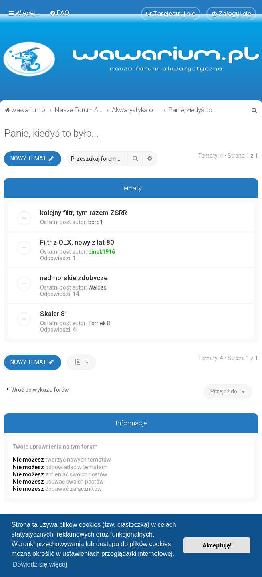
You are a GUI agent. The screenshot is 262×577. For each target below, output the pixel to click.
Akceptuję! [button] (217, 545)
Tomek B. (100, 323)
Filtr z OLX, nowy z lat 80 (77, 242)
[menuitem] (59, 13)
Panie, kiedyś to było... (51, 133)
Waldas (97, 287)
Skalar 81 (54, 314)
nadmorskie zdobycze (73, 278)
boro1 (95, 222)
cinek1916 (101, 252)
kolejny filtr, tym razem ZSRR (83, 213)
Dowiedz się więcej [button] (40, 564)
